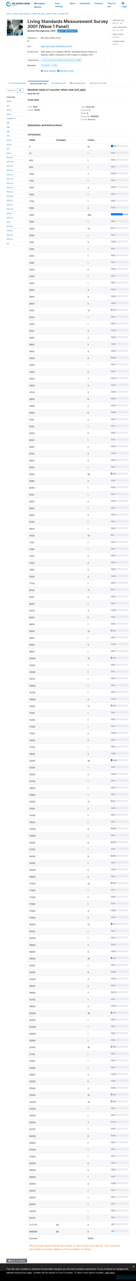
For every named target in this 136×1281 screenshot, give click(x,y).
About (72, 3)
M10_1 (9, 114)
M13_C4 (10, 179)
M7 (8, 106)
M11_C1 (9, 213)
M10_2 (9, 110)
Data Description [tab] (38, 84)
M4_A (9, 144)
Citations (98, 3)
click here (110, 1272)
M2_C (9, 153)
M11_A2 (10, 235)
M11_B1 (9, 230)
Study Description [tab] (17, 83)
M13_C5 (10, 183)
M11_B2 (10, 226)
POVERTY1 (11, 119)
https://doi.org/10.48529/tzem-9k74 (56, 46)
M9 (8, 123)
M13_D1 (10, 166)
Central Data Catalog (21, 14)
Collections (85, 3)
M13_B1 (10, 200)
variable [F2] (63, 14)
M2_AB (9, 157)
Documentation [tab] (58, 83)
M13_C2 (10, 192)
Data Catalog (59, 4)
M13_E (9, 101)
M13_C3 (10, 175)
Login (124, 5)
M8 (8, 127)
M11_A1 (9, 239)
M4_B (9, 140)
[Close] (134, 1266)
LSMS (34, 14)
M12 (8, 222)
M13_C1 (10, 187)
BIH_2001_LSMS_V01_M (47, 14)
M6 (8, 131)
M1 (8, 243)
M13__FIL (10, 162)
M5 (8, 136)
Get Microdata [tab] (78, 83)
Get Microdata (67, 31)
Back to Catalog (16, 1261)
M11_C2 (10, 218)
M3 (8, 149)
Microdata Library (39, 5)
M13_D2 (10, 170)
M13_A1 (10, 205)
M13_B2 (10, 196)
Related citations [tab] (98, 83)
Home (8, 14)
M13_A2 (10, 209)
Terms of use (111, 4)
